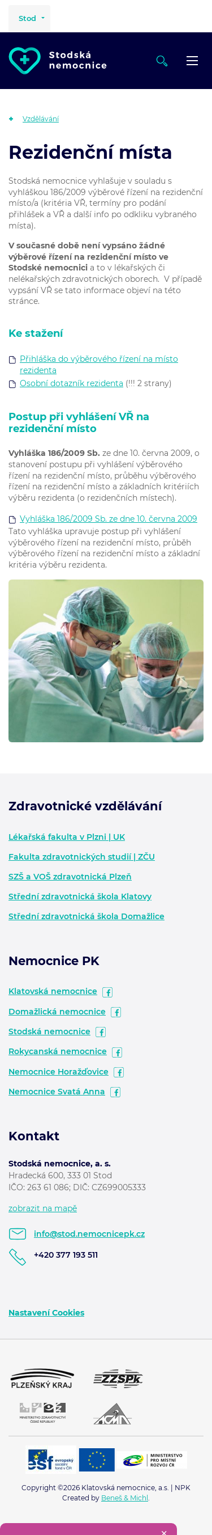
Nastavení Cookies (46, 1313)
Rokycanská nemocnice (57, 1051)
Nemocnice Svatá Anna (56, 1091)
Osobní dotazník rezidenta (71, 383)
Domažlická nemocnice (57, 1012)
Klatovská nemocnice (52, 991)
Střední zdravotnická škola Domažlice (86, 916)
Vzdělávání (41, 119)
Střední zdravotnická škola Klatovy (80, 896)
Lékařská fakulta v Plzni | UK (66, 837)
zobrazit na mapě (42, 1208)
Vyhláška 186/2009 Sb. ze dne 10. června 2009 (108, 519)
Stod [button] (27, 18)
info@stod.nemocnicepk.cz (89, 1234)
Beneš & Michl (124, 1498)
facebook (107, 992)
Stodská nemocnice (49, 1031)
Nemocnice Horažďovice (58, 1072)
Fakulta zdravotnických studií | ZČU (81, 857)
